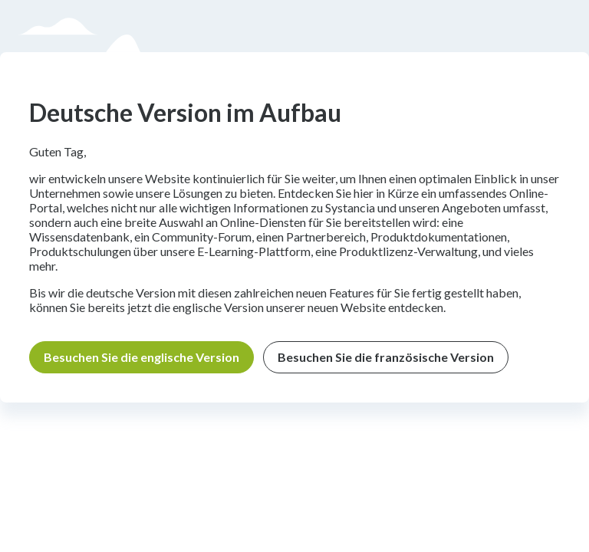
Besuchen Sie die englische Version (141, 357)
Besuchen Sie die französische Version (386, 357)
